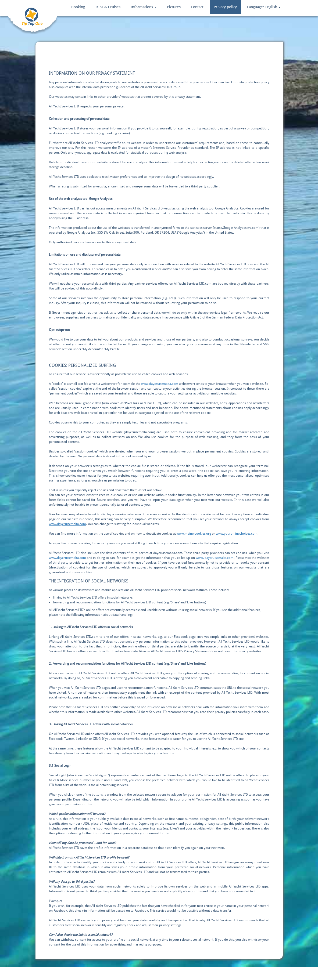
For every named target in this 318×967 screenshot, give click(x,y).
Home (45, 55)
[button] (264, 7)
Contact (197, 7)
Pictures (174, 7)
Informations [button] (144, 7)
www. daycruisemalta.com (215, 558)
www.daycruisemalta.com (159, 384)
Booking (78, 7)
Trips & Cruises (107, 7)
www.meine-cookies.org (194, 533)
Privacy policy (225, 7)
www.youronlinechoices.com (237, 533)
